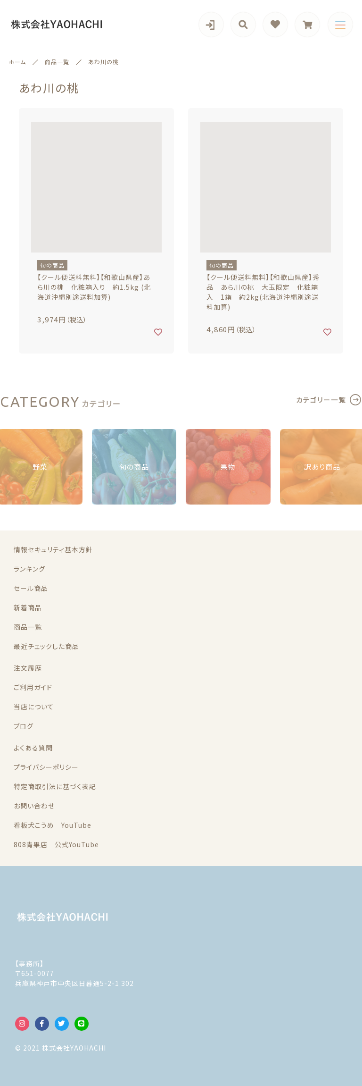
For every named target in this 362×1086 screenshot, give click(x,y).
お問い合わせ (34, 805)
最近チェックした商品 (46, 646)
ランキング (29, 568)
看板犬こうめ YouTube (52, 825)
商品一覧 (28, 626)
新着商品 (28, 607)
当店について (34, 706)
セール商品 (31, 588)
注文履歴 (28, 668)
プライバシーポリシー (46, 767)
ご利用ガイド (33, 687)
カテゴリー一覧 (321, 399)
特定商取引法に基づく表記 (55, 786)
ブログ (23, 726)
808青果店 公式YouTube (56, 844)
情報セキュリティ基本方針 (53, 549)
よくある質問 (33, 747)
